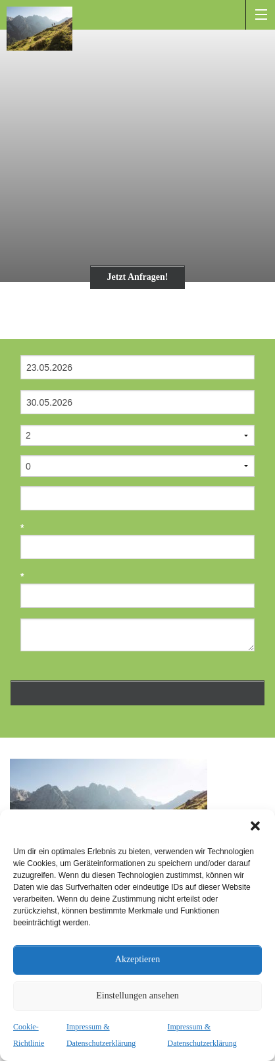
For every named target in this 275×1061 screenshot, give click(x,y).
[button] (255, 825)
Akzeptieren (137, 959)
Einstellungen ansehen (137, 995)
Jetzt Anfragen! (137, 277)
